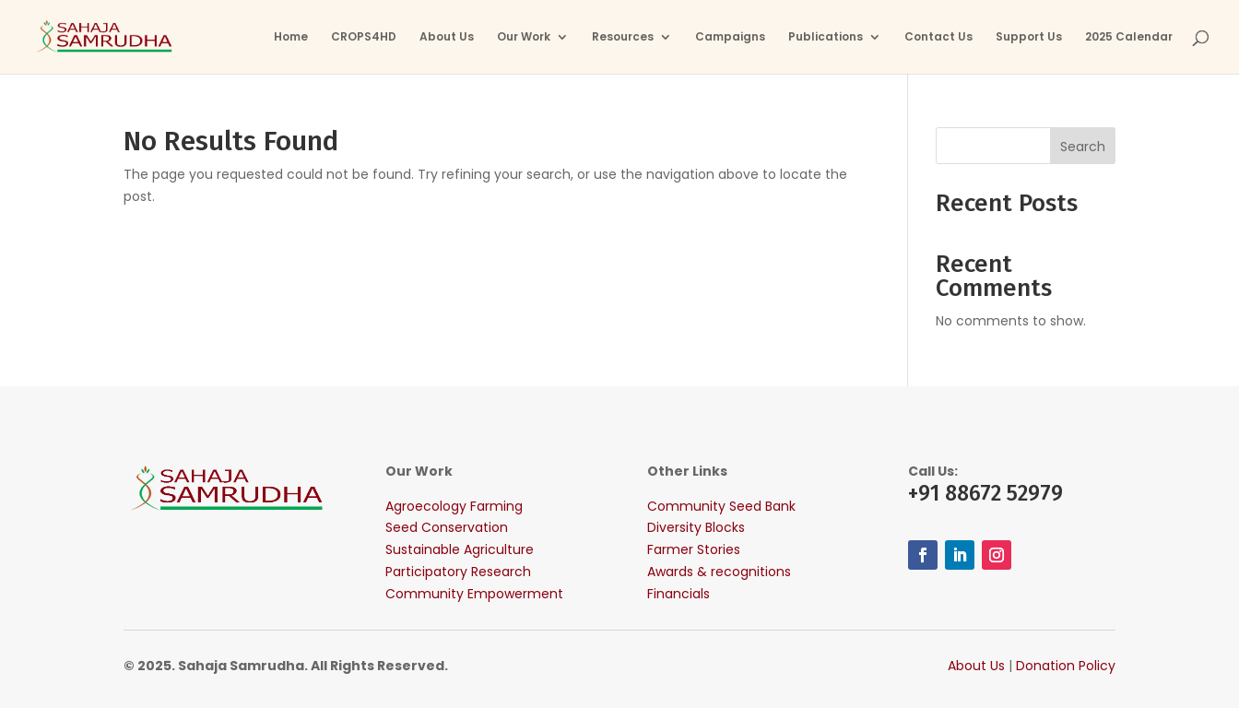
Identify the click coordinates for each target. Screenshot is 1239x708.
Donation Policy (1065, 665)
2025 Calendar (1129, 37)
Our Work (523, 37)
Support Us (1029, 37)
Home (291, 37)
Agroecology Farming (454, 506)
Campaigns (730, 37)
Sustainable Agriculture (459, 549)
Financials (678, 593)
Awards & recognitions (719, 571)
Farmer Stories (693, 549)
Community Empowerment (474, 593)
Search (1082, 146)
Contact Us (938, 37)
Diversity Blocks (696, 527)
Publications (825, 37)
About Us (446, 37)
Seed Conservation (446, 527)
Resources (623, 37)
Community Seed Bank (721, 506)
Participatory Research (458, 571)
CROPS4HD (363, 37)
